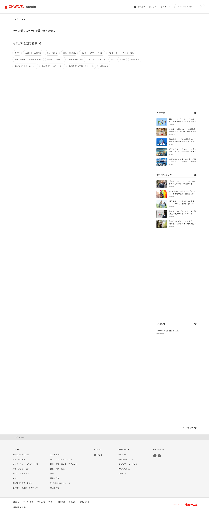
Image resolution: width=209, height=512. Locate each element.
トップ (15, 19)
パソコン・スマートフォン (92, 53)
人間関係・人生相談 (33, 53)
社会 (112, 59)
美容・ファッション (55, 59)
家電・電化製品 (69, 53)
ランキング (165, 6)
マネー (122, 59)
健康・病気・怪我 (76, 59)
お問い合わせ (85, 502)
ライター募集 (28, 502)
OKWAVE (122, 454)
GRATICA (122, 473)
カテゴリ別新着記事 (27, 43)
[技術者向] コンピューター (52, 66)
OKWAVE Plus (124, 469)
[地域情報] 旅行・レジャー (25, 66)
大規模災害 (103, 66)
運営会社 (72, 502)
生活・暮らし (52, 53)
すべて (17, 53)
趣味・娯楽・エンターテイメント (28, 59)
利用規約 (61, 502)
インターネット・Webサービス (121, 53)
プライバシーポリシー (45, 502)
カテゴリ (139, 6)
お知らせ (176, 323)
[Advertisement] (176, 64)
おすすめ (153, 6)
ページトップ (189, 428)
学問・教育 (134, 59)
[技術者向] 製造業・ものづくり (81, 66)
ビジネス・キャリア (97, 59)
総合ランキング (176, 175)
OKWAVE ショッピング (127, 464)
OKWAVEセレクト (125, 459)
